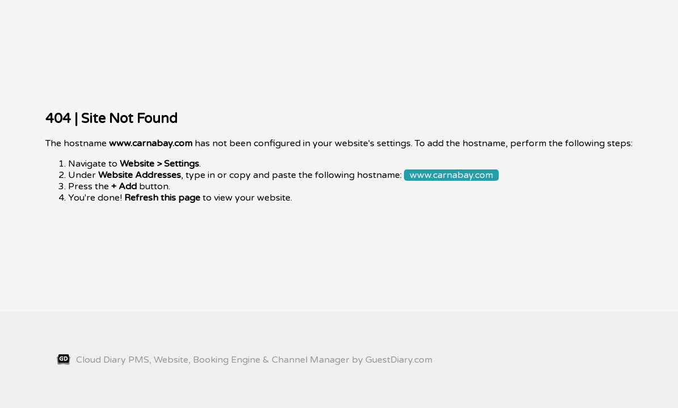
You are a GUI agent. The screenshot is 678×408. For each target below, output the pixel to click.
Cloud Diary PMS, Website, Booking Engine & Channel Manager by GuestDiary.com (244, 360)
